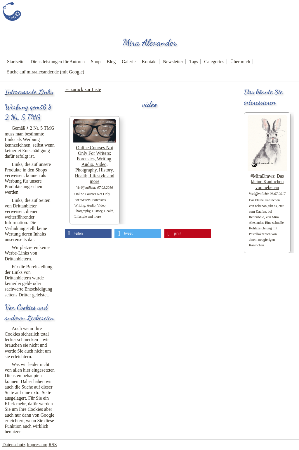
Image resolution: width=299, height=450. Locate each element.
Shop (95, 61)
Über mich (240, 61)
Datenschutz (13, 444)
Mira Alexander (149, 42)
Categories (214, 61)
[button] (88, 233)
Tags (193, 61)
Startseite (16, 61)
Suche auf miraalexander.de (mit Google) (45, 71)
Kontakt (149, 61)
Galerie (128, 61)
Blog (111, 61)
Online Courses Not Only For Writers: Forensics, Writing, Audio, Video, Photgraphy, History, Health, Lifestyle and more (94, 164)
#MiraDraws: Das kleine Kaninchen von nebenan (267, 182)
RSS (52, 444)
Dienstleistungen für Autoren (58, 61)
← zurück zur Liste (83, 89)
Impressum (37, 444)
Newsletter (173, 61)
